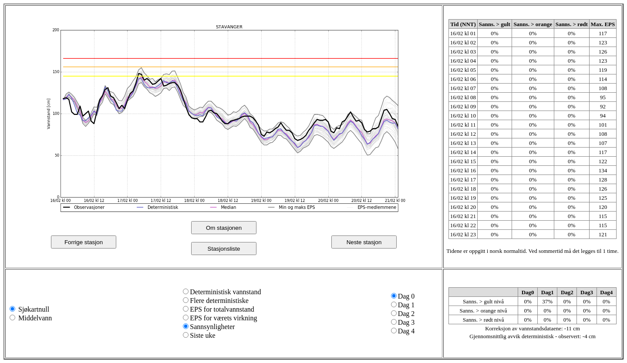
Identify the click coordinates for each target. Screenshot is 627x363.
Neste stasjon (364, 242)
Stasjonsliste (224, 248)
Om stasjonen (224, 228)
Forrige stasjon (83, 242)
